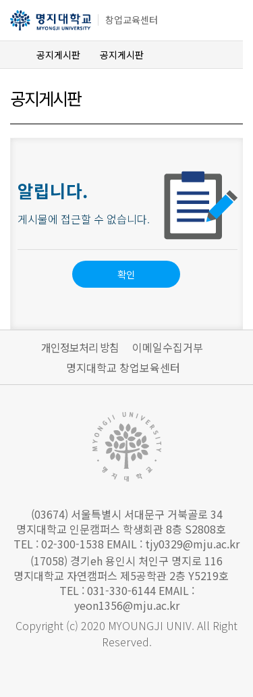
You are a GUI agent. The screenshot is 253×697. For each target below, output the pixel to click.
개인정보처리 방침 (80, 347)
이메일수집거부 (167, 347)
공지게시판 (58, 54)
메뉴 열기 (224, 22)
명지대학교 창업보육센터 (123, 367)
